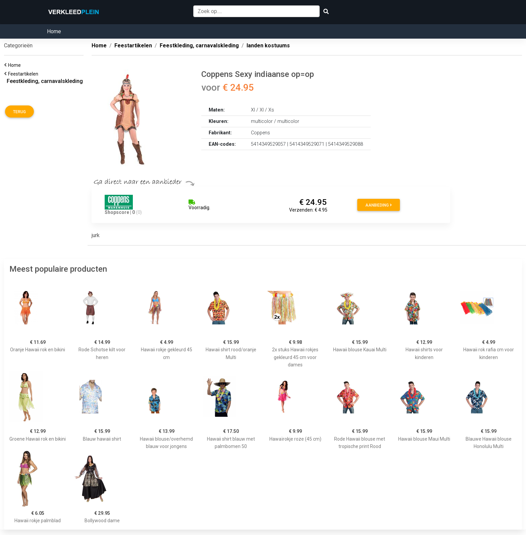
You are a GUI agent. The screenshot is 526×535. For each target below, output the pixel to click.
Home (54, 31)
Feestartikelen (24, 74)
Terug (19, 111)
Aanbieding (378, 205)
